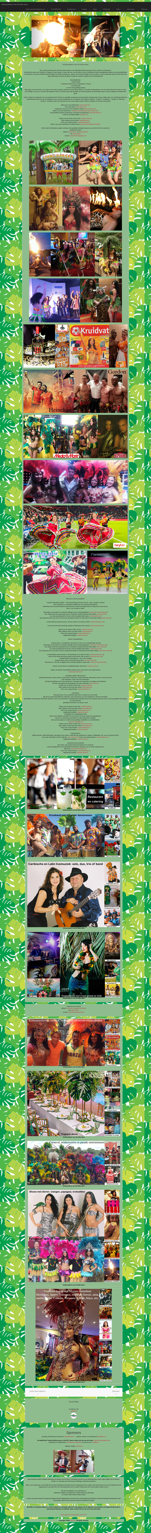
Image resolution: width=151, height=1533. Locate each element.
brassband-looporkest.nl (79, 748)
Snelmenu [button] (144, 9)
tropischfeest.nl (84, 120)
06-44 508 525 (83, 132)
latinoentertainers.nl (97, 622)
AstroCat (73, 1520)
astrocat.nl (79, 1446)
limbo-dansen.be (84, 105)
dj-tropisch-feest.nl (97, 625)
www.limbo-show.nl (105, 650)
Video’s (118, 9)
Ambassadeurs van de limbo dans (15, 4)
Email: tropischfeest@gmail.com (35, 9)
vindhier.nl (73, 1411)
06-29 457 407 (72, 132)
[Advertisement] (75, 1528)
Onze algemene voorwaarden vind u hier (74, 1515)
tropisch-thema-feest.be (98, 662)
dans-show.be (101, 614)
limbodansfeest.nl (95, 112)
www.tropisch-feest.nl (76, 672)
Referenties (106, 9)
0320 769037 (77, 134)
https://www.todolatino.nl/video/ (90, 124)
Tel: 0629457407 (56, 9)
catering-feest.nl (69, 1436)
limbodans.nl (84, 114)
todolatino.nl (102, 1436)
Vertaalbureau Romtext (74, 1442)
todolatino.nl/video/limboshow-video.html (85, 111)
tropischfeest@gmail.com (78, 136)
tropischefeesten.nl (84, 122)
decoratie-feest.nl (90, 660)
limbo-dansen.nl (81, 107)
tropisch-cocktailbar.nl (75, 722)
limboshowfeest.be (90, 109)
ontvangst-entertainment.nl (98, 612)
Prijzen (95, 9)
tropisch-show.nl (86, 118)
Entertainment (71, 9)
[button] (37, 1392)
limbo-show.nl (106, 618)
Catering (84, 9)
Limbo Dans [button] (131, 9)
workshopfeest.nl (95, 616)
